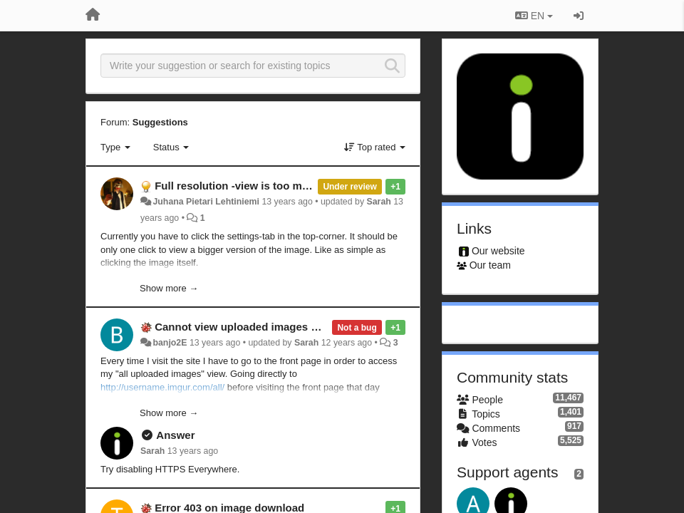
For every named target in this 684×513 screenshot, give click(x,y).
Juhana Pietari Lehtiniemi (205, 202)
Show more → (169, 288)
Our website (498, 250)
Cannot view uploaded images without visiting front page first (311, 327)
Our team (490, 265)
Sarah (379, 202)
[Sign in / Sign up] (578, 16)
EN (534, 15)
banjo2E (169, 343)
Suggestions (160, 122)
